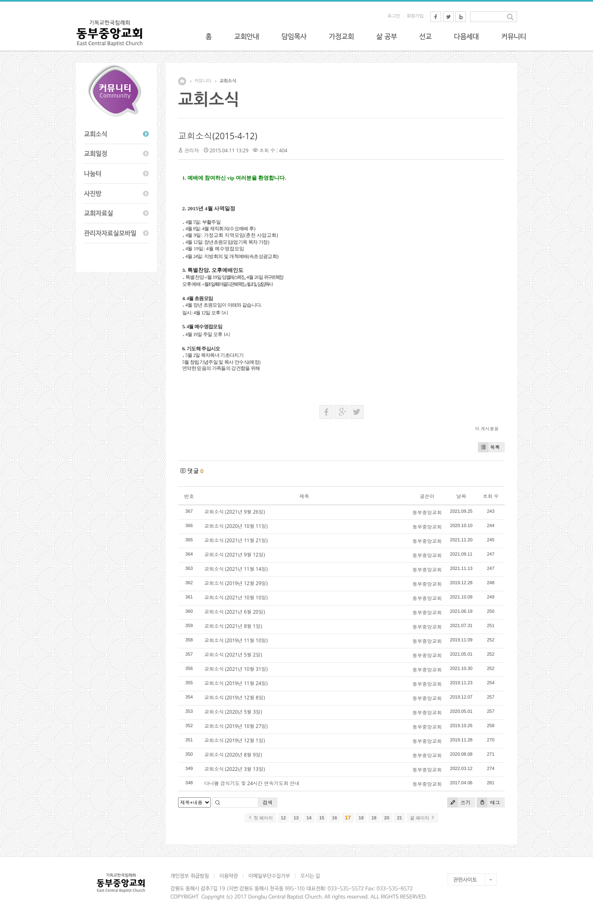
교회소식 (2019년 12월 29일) (236, 583)
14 (308, 817)
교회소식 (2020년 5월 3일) (233, 711)
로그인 (394, 16)
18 (361, 817)
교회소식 (227, 81)
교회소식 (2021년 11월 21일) (236, 540)
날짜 (461, 496)
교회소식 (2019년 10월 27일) (236, 726)
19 (373, 817)
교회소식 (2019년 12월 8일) (234, 697)
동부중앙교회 (427, 512)
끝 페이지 (422, 817)
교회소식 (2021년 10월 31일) (236, 668)
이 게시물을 (487, 428)
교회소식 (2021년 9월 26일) (234, 511)
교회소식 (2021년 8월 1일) (233, 626)
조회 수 (491, 496)
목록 (489, 447)
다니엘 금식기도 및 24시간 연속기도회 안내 (251, 783)
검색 (267, 802)
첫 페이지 (260, 817)
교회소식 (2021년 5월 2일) (233, 654)
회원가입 (415, 16)
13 (296, 817)
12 (283, 817)
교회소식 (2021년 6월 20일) (234, 611)
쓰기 (458, 802)
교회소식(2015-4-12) (217, 136)
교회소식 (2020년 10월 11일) (236, 526)
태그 (488, 802)
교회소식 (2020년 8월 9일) (233, 754)
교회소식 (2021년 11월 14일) (236, 568)
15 (321, 817)
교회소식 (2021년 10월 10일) (236, 597)
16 (334, 817)
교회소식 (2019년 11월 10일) (236, 640)
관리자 (191, 150)
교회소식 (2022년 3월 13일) (234, 769)
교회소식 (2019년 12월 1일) (234, 740)
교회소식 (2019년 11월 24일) (236, 683)
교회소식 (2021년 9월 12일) (234, 554)
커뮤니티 (202, 81)
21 (399, 817)
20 (386, 817)
